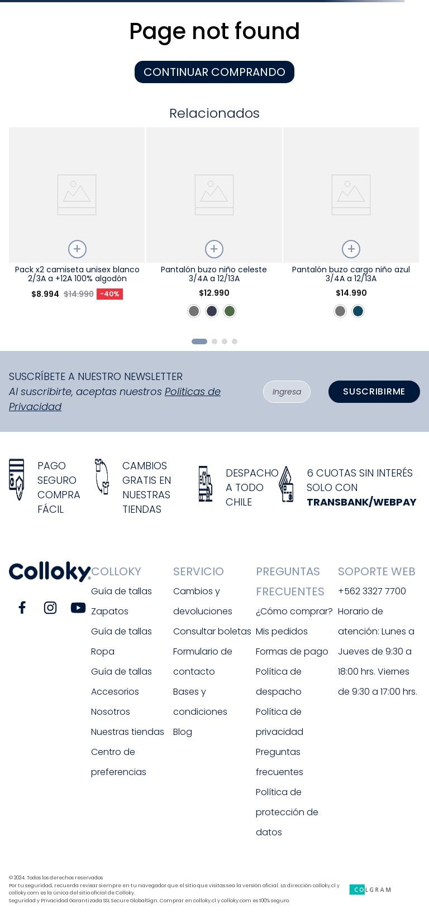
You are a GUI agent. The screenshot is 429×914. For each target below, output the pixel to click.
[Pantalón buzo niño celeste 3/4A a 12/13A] (214, 228)
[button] (199, 341)
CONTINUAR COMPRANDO (214, 72)
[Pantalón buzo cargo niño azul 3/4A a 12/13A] (351, 228)
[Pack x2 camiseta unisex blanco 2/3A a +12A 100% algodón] (77, 228)
